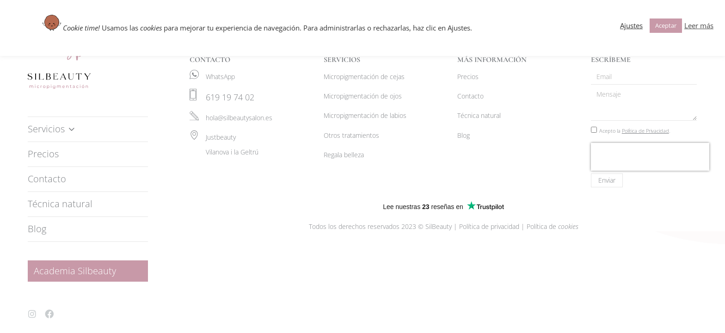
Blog (463, 135)
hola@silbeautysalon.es (239, 117)
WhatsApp (220, 76)
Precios (468, 76)
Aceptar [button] (665, 25)
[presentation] (650, 157)
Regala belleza (344, 154)
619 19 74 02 (230, 97)
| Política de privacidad (487, 226)
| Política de (549, 226)
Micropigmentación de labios (365, 115)
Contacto (470, 96)
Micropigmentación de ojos (363, 96)
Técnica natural (479, 115)
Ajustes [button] (631, 25)
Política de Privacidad (645, 130)
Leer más (698, 25)
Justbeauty (221, 137)
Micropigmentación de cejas (364, 76)
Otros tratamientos (351, 135)
